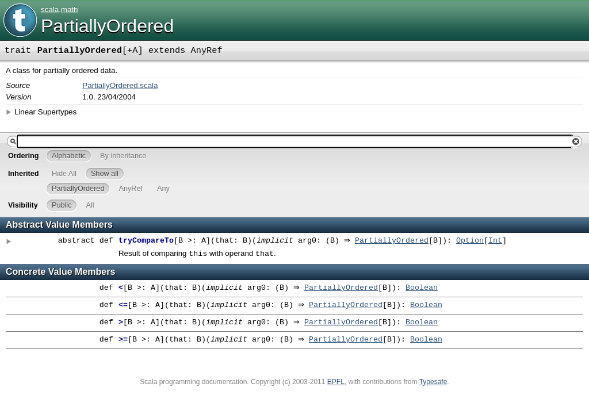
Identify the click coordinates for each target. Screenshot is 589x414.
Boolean (424, 289)
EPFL (336, 383)
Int (498, 241)
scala (50, 9)
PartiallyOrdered (394, 241)
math (69, 9)
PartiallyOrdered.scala (120, 85)
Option (473, 241)
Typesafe (433, 383)
